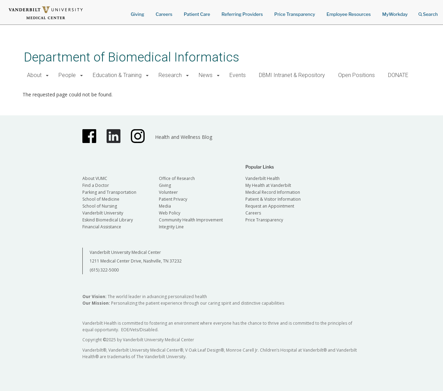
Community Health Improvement (191, 220)
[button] (47, 75)
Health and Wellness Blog (183, 137)
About (34, 75)
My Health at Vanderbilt (268, 185)
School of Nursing (99, 206)
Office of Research (177, 178)
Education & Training (117, 75)
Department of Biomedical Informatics (131, 57)
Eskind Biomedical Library (107, 220)
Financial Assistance (101, 227)
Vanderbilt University (102, 213)
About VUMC (94, 178)
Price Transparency (294, 14)
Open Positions (356, 75)
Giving (137, 14)
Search (428, 12)
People (67, 75)
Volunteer (168, 192)
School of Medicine (100, 199)
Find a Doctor (95, 185)
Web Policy (169, 213)
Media (165, 206)
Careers (164, 14)
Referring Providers (242, 14)
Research (170, 75)
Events (237, 75)
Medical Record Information (272, 192)
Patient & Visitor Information (273, 199)
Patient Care (197, 14)
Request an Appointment (269, 206)
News (206, 75)
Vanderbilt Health (262, 178)
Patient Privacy (173, 199)
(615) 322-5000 (104, 270)
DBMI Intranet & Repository (292, 75)
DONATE (398, 75)
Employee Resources (348, 14)
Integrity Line (171, 227)
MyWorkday (395, 14)
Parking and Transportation (109, 192)
